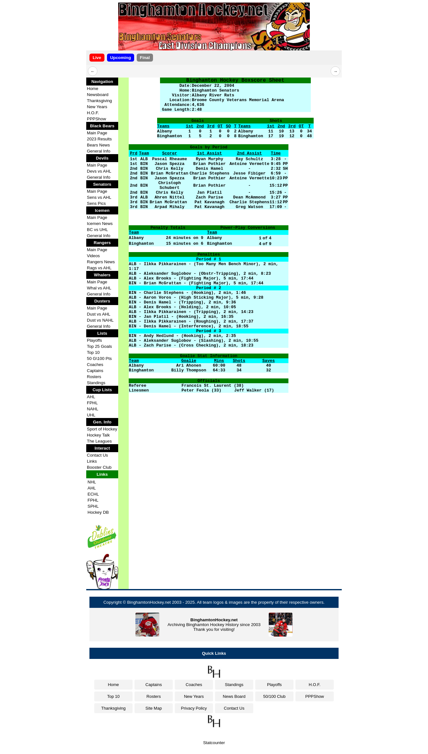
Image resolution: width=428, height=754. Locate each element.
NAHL (92, 409)
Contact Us (97, 455)
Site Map (153, 708)
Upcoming (120, 57)
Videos (93, 255)
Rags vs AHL (99, 267)
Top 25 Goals (99, 346)
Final (145, 57)
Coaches (95, 364)
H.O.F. (93, 112)
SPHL (93, 506)
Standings (96, 382)
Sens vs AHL (99, 197)
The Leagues (99, 441)
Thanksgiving (99, 100)
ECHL (93, 494)
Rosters (94, 376)
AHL (91, 396)
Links (92, 461)
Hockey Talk (98, 435)
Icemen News (100, 223)
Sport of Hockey (102, 429)
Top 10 (93, 352)
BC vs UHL (97, 229)
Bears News (98, 145)
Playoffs (94, 340)
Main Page (97, 133)
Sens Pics (96, 203)
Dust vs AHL (98, 314)
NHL (92, 482)
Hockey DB (98, 512)
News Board (234, 696)
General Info (98, 151)
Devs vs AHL (99, 171)
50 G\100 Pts (99, 358)
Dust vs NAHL (100, 320)
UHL (91, 415)
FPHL (92, 402)
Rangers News (101, 261)
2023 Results (99, 139)
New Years (97, 106)
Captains (95, 370)
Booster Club (99, 467)
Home (92, 88)
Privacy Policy (194, 708)
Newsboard (97, 94)
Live (97, 57)
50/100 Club (274, 696)
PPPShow (96, 118)
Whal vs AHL (99, 288)
